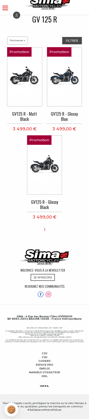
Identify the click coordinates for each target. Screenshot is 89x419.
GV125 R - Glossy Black (44, 204)
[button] (11, 410)
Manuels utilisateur (44, 372)
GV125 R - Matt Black (24, 116)
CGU (44, 357)
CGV (44, 353)
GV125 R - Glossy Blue (64, 116)
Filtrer (72, 40)
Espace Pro (44, 365)
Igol (45, 376)
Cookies (44, 361)
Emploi (44, 369)
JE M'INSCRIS (42, 277)
